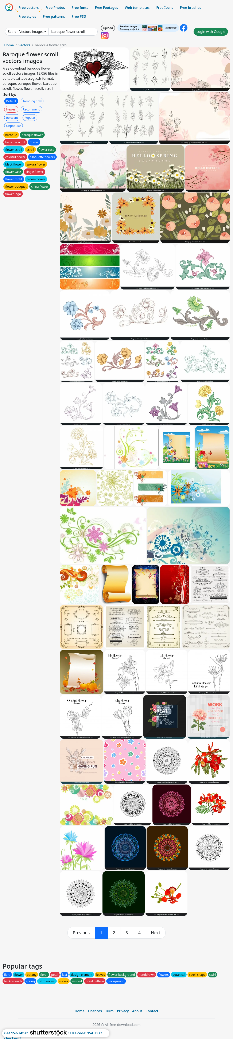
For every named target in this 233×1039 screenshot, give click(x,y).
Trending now (32, 101)
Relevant (12, 118)
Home (9, 45)
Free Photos (55, 7)
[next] (156, 933)
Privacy (123, 1011)
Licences (95, 1011)
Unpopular (13, 126)
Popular (29, 118)
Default (11, 101)
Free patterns (54, 16)
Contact (151, 1011)
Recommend (31, 109)
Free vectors (29, 7)
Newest (11, 109)
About (137, 1011)
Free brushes (190, 7)
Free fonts (80, 7)
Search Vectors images (25, 31)
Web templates (137, 7)
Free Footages (106, 7)
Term (109, 1011)
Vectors (24, 45)
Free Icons (164, 7)
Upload (108, 28)
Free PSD (79, 16)
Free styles (27, 16)
